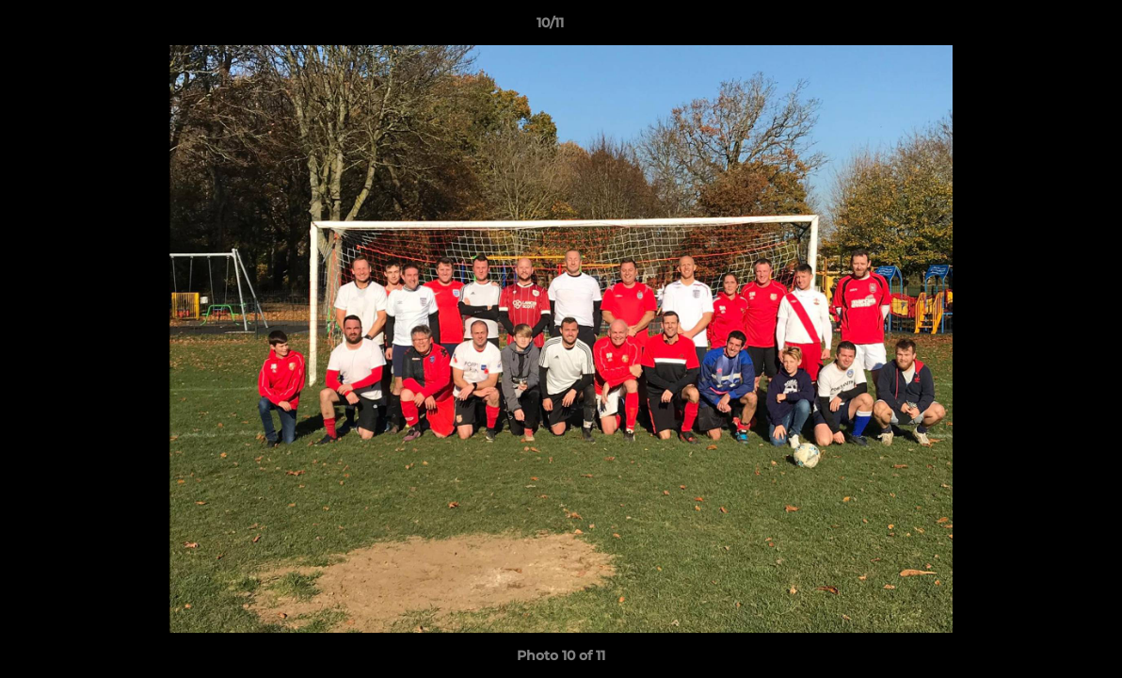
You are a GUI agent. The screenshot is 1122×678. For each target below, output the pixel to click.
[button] (1043, 27)
